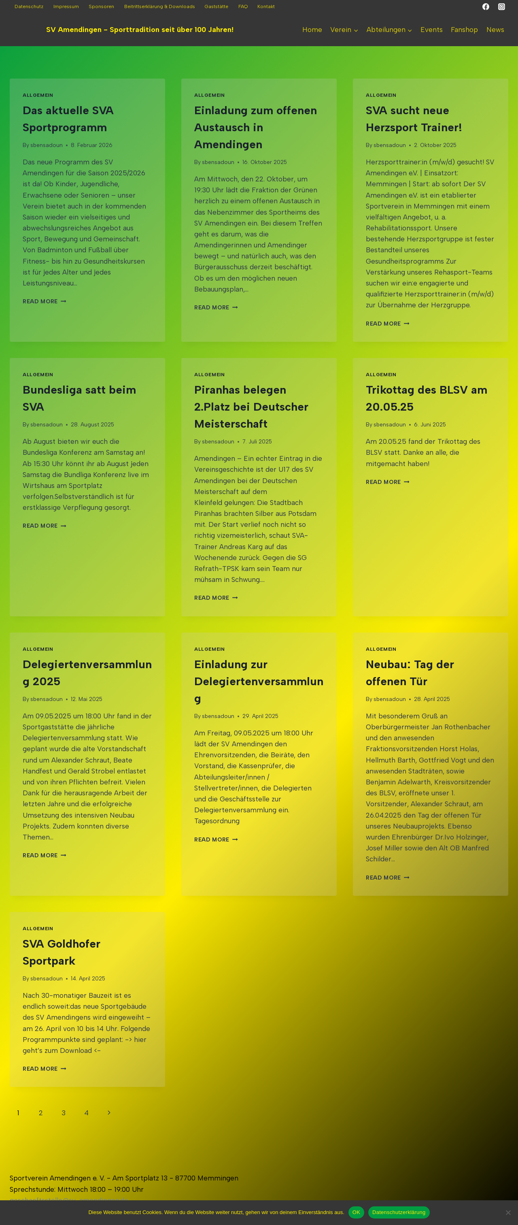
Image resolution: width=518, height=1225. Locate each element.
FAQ (243, 6)
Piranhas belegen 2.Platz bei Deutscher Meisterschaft (251, 406)
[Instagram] (501, 7)
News (495, 30)
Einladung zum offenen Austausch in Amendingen (255, 127)
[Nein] (508, 1212)
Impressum (66, 6)
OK (356, 1212)
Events (431, 30)
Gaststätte (216, 6)
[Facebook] (486, 7)
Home (312, 30)
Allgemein (38, 95)
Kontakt (266, 6)
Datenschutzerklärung (398, 1212)
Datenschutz (29, 6)
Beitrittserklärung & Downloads (159, 6)
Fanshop (464, 30)
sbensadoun (46, 145)
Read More (44, 301)
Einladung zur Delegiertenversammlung (258, 681)
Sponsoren (101, 6)
